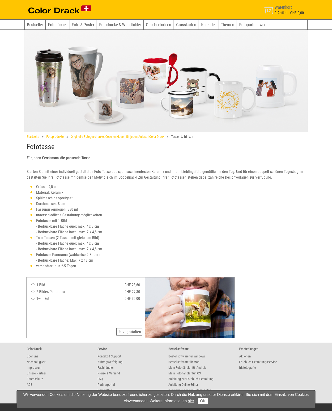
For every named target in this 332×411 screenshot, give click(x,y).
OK (202, 401)
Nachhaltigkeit (36, 362)
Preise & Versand (109, 373)
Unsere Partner (36, 373)
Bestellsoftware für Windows (186, 356)
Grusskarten (186, 24)
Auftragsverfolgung (110, 362)
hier (191, 401)
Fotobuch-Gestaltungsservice (258, 362)
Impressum (34, 367)
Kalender (208, 24)
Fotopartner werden (255, 24)
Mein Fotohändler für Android (187, 367)
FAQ (100, 379)
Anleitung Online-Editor (183, 384)
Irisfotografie (247, 367)
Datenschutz (35, 379)
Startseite (33, 136)
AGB (29, 384)
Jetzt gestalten (129, 332)
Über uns (32, 356)
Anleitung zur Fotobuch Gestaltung (190, 379)
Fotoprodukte (55, 136)
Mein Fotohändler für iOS (184, 373)
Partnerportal (106, 384)
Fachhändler (106, 367)
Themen (227, 24)
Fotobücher (57, 24)
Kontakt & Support (109, 356)
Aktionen (245, 356)
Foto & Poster (83, 24)
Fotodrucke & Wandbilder (120, 24)
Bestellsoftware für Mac (183, 362)
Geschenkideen (158, 24)
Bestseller (35, 24)
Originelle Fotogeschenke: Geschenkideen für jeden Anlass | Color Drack (117, 136)
